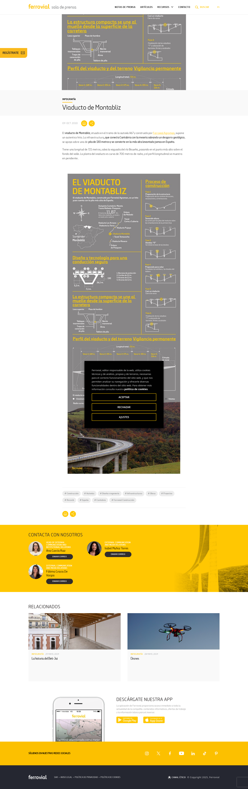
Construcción (71, 493)
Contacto (184, 7)
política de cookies (136, 389)
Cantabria (100, 500)
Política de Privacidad (86, 777)
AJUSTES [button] (124, 417)
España (84, 500)
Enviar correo (59, 556)
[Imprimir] (84, 123)
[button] (202, 7)
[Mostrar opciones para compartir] (92, 123)
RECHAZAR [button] (124, 407)
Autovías (89, 493)
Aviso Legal (66, 777)
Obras (151, 493)
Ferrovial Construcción (123, 500)
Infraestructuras (133, 493)
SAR (56, 777)
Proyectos (166, 493)
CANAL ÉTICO (177, 777)
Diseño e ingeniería (109, 493)
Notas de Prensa (125, 7)
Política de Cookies (110, 777)
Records (69, 500)
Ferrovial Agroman (164, 133)
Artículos (146, 7)
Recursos (163, 7)
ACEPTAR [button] (124, 397)
